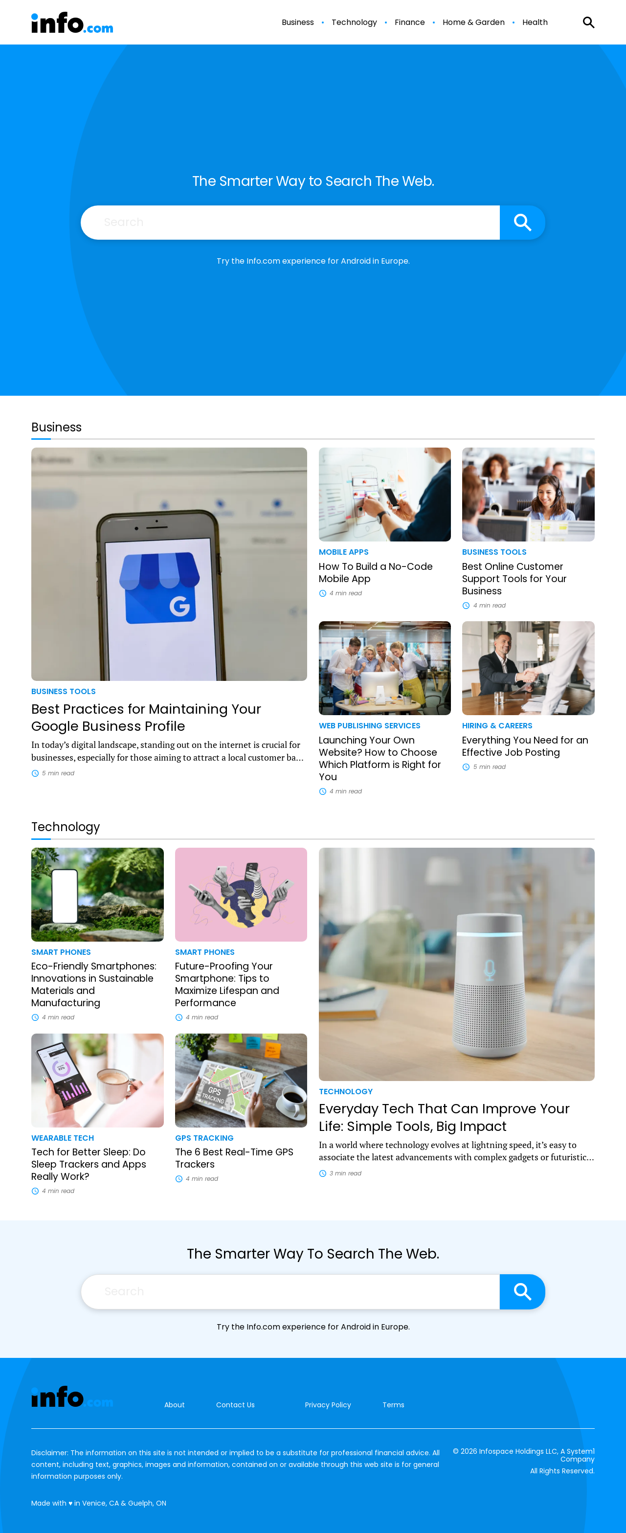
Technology (354, 22)
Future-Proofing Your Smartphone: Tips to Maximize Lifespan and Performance (227, 985)
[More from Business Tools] (169, 691)
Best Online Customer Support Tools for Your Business (514, 579)
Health (535, 22)
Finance (410, 22)
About (174, 1405)
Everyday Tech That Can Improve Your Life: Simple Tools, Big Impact (444, 1117)
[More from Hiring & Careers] (528, 725)
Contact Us (235, 1405)
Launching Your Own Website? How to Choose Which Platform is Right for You (380, 759)
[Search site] (522, 222)
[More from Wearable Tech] (97, 1138)
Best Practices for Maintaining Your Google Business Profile (146, 717)
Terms (393, 1405)
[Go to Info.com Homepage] (72, 22)
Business (298, 22)
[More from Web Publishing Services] (385, 725)
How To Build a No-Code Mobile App (376, 573)
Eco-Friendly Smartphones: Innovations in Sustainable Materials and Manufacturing (93, 985)
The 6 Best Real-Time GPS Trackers (234, 1158)
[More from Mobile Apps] (385, 552)
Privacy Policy (328, 1405)
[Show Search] (589, 22)
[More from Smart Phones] (97, 952)
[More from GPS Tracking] (241, 1138)
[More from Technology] (457, 1091)
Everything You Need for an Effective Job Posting (525, 746)
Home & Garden (474, 22)
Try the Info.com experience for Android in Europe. (313, 261)
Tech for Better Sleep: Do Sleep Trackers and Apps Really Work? (88, 1164)
